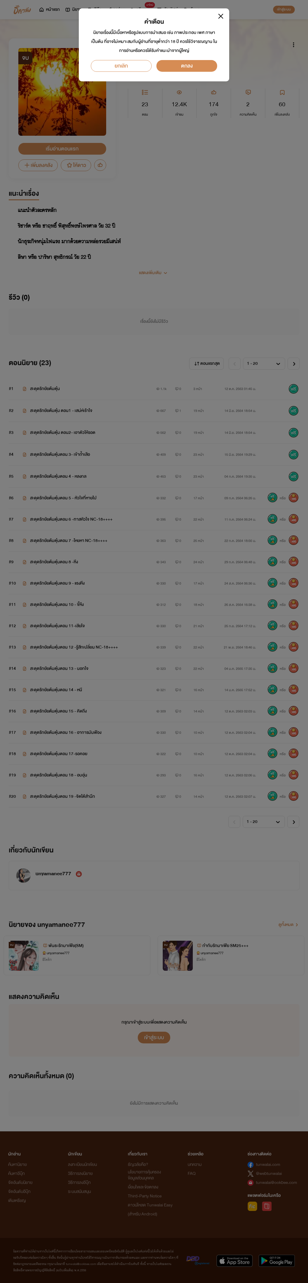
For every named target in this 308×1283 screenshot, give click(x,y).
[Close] (221, 16)
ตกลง (187, 66)
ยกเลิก (121, 66)
